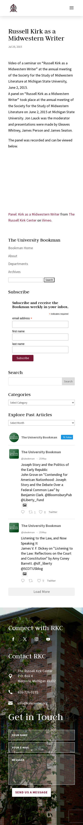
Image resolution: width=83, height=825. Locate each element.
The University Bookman (41, 452)
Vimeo (46, 220)
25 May (43, 458)
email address (22, 318)
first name (18, 331)
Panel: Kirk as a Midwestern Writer (34, 214)
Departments (18, 263)
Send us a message (31, 792)
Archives (14, 271)
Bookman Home (20, 248)
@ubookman (28, 458)
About (12, 256)
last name (18, 344)
